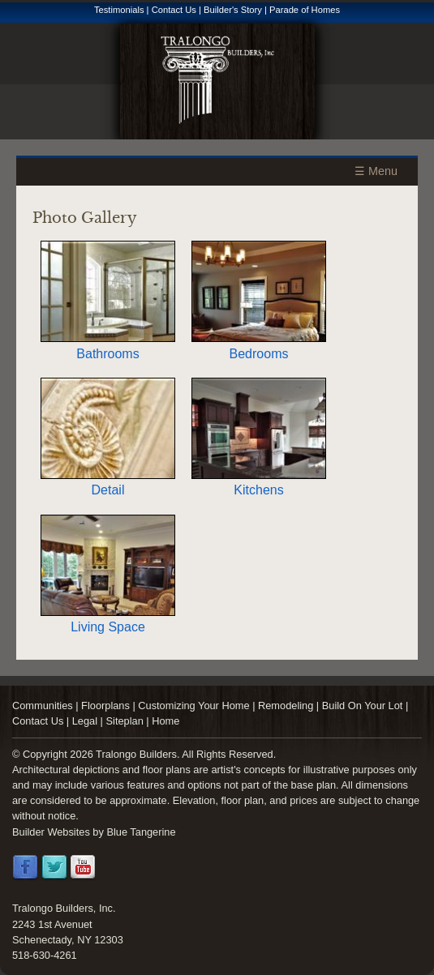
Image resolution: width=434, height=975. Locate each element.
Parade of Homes (304, 10)
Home (165, 721)
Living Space (108, 619)
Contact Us (174, 10)
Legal (84, 721)
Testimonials (119, 10)
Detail (108, 482)
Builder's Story (233, 10)
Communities (42, 705)
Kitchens (258, 482)
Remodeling (285, 705)
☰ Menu (376, 171)
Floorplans (105, 705)
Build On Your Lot (362, 705)
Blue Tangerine (140, 832)
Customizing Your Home (193, 705)
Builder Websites (51, 832)
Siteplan (125, 721)
